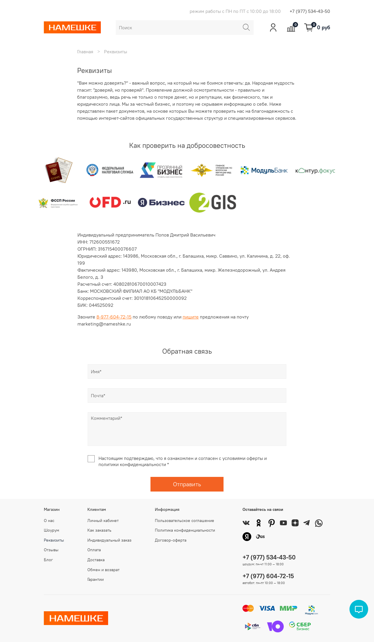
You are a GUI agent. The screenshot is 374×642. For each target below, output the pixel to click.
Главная (85, 51)
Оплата (94, 549)
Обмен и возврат (103, 569)
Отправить (187, 484)
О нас (49, 520)
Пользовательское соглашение (184, 520)
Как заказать (99, 530)
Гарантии (95, 579)
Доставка (96, 559)
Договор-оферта (170, 540)
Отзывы (51, 549)
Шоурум (51, 530)
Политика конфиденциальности (185, 530)
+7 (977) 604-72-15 (268, 576)
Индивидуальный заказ (109, 540)
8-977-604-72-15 (113, 317)
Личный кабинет (103, 520)
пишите (191, 317)
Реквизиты (54, 540)
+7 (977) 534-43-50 (310, 11)
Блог (48, 559)
